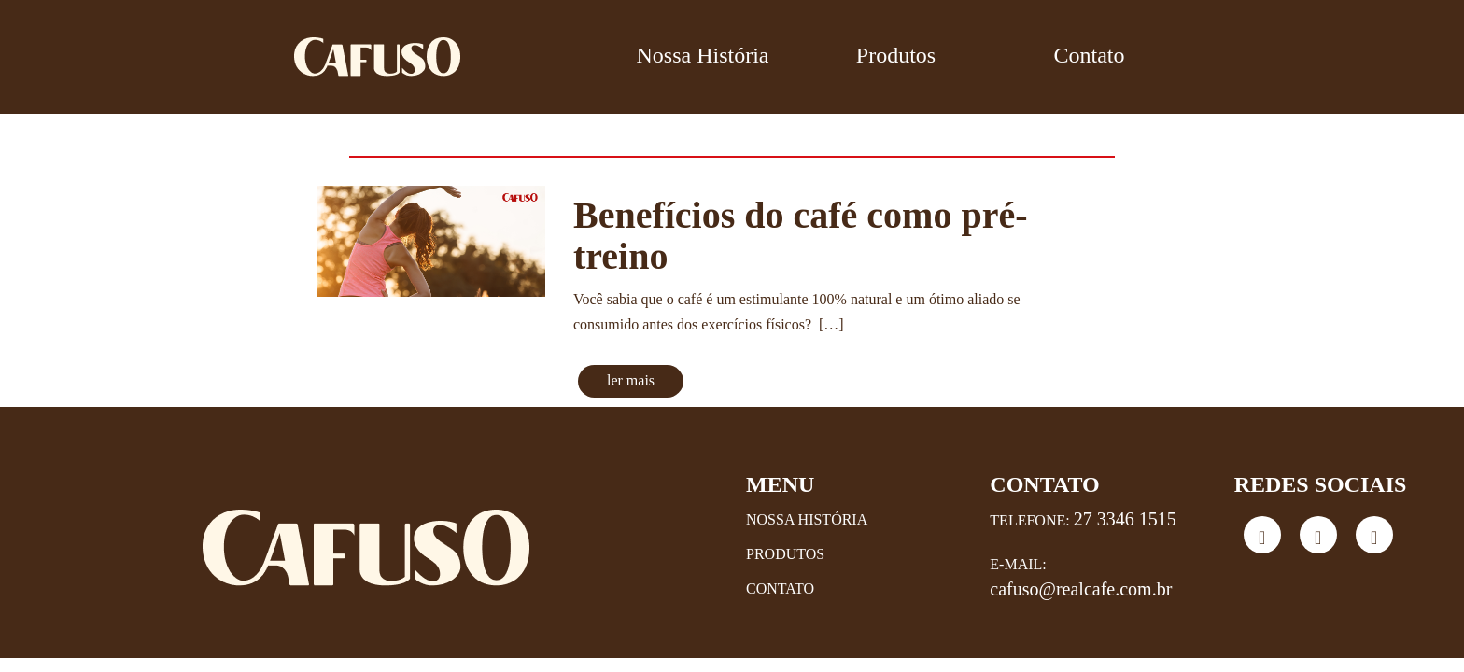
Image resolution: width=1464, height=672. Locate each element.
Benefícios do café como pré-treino (800, 235)
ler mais (631, 380)
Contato (1089, 55)
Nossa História (703, 55)
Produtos (896, 55)
